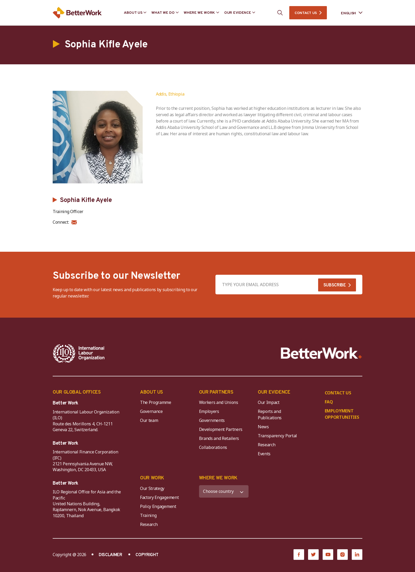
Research (266, 445)
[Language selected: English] (347, 13)
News (263, 427)
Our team (149, 420)
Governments (212, 420)
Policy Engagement (159, 506)
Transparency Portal (277, 436)
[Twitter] (313, 554)
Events (264, 454)
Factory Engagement (159, 497)
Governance (151, 411)
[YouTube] (328, 554)
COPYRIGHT (147, 555)
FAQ (329, 402)
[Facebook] (299, 554)
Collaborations (213, 447)
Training (148, 515)
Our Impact (268, 402)
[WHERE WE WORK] (224, 491)
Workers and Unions (218, 402)
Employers (209, 411)
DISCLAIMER (110, 555)
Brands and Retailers (219, 438)
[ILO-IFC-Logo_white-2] (79, 353)
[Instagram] (342, 554)
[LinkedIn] (357, 554)
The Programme (155, 402)
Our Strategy (152, 488)
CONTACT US (306, 13)
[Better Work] (321, 353)
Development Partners (221, 429)
